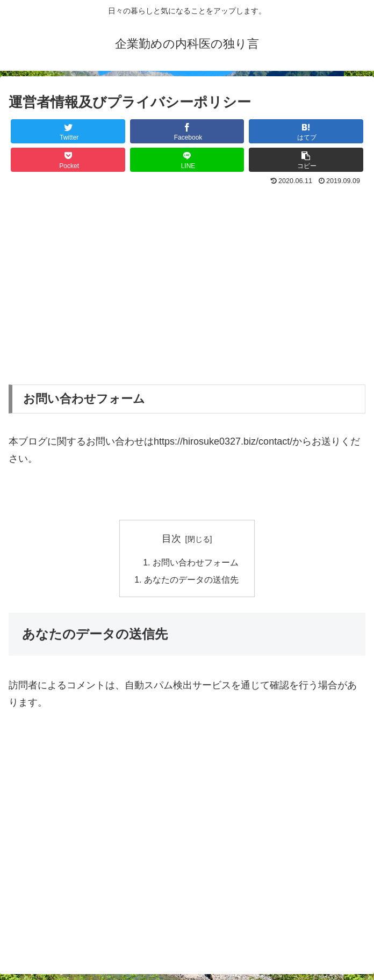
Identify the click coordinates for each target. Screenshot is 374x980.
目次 (171, 538)
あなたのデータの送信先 (191, 580)
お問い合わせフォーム (196, 563)
